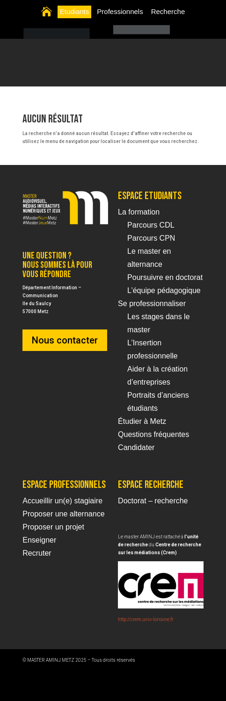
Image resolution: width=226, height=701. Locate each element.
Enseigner (39, 540)
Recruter (36, 553)
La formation (139, 212)
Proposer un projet (53, 527)
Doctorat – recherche (153, 501)
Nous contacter (65, 340)
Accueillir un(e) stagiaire (62, 501)
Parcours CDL (150, 225)
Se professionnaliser (152, 304)
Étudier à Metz (142, 421)
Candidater (136, 447)
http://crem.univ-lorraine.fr (146, 619)
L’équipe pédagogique (164, 290)
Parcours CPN (151, 238)
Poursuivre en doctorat (165, 277)
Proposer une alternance (63, 514)
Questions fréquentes (153, 434)
